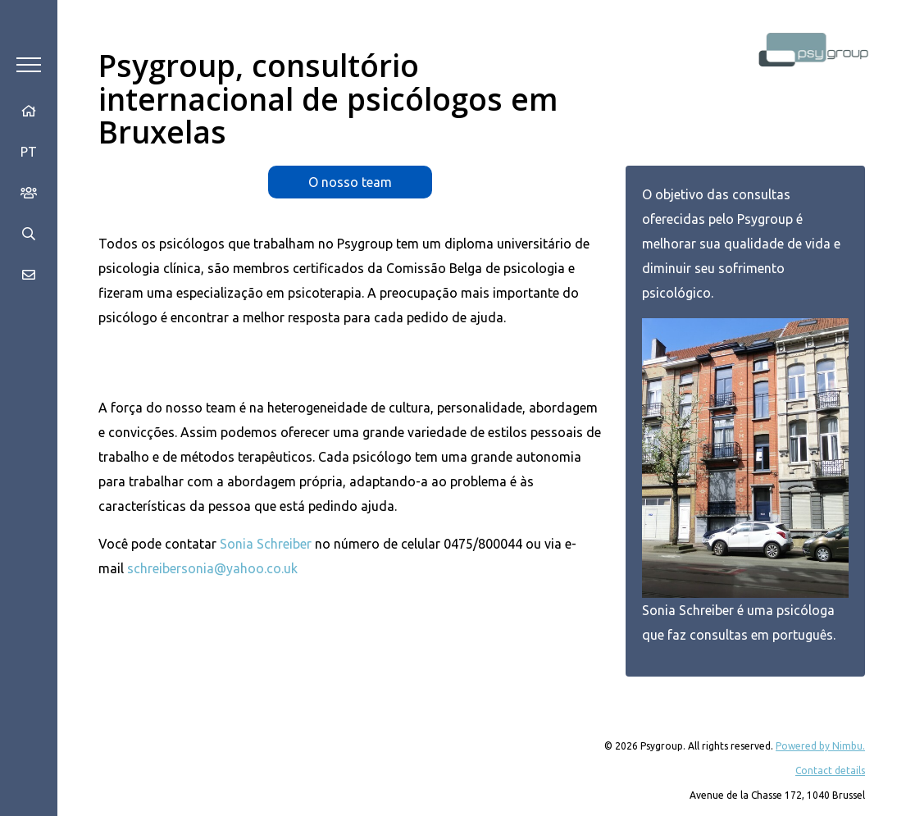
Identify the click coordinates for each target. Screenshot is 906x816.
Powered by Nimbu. (820, 746)
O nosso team (350, 182)
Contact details (830, 770)
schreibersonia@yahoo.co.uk (212, 568)
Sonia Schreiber (266, 543)
